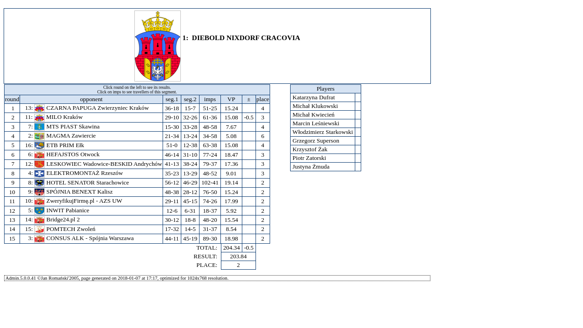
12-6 (171, 210)
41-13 (172, 163)
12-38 (190, 145)
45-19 (190, 238)
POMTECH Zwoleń (64, 229)
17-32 (172, 229)
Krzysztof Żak (310, 149)
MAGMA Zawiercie (65, 135)
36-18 (172, 108)
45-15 (190, 201)
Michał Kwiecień (313, 114)
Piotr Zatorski (309, 157)
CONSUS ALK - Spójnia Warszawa (83, 238)
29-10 (172, 117)
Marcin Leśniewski (316, 123)
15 (12, 238)
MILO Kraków (58, 116)
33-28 (190, 126)
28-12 (190, 192)
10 (12, 192)
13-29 (190, 173)
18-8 (189, 219)
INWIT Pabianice (61, 210)
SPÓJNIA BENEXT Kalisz (73, 191)
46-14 (172, 154)
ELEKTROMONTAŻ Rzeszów (78, 172)
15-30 (172, 126)
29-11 (172, 201)
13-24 (190, 136)
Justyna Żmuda (311, 166)
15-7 (189, 108)
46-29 (190, 182)
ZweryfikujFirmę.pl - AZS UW (78, 200)
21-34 (172, 136)
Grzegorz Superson (316, 140)
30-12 (172, 219)
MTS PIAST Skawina (66, 126)
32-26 (190, 117)
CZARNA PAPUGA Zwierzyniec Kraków (91, 107)
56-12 (172, 182)
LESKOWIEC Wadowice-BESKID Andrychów (98, 163)
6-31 (189, 210)
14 (12, 229)
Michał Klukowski (315, 105)
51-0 (171, 145)
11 (12, 201)
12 (12, 210)
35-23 (172, 173)
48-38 (172, 192)
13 (12, 219)
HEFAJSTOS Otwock (66, 154)
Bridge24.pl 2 (57, 219)
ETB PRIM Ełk (59, 145)
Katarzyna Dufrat (314, 97)
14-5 (189, 229)
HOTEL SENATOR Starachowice (81, 182)
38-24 (190, 163)
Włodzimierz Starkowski (322, 131)
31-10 (190, 154)
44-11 (172, 238)
